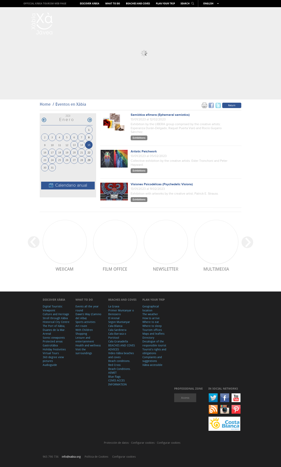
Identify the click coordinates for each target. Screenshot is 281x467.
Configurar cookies (143, 443)
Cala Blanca (115, 326)
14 (81, 144)
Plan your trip (165, 3)
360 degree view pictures (53, 359)
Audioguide (50, 365)
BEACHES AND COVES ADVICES (121, 347)
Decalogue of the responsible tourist (154, 343)
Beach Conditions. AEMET (119, 371)
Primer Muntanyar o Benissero (121, 312)
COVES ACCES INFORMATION (117, 382)
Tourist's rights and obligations (154, 351)
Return (231, 105)
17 (52, 152)
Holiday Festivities (54, 349)
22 (89, 152)
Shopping (81, 333)
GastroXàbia (50, 345)
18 (59, 152)
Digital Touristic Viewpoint (52, 308)
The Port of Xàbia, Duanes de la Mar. (54, 328)
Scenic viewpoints (54, 337)
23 (44, 160)
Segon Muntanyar (119, 322)
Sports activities (85, 322)
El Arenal (114, 318)
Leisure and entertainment (84, 339)
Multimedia (216, 269)
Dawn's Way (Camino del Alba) (88, 316)
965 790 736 (51, 456)
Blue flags (114, 376)
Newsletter (165, 269)
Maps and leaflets (153, 333)
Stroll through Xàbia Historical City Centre (56, 320)
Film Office (115, 269)
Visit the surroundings (83, 351)
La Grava (113, 306)
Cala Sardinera (117, 330)
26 (67, 160)
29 (89, 160)
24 (52, 160)
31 (52, 167)
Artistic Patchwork (144, 151)
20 (74, 152)
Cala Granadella (118, 341)
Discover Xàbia (89, 3)
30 (44, 167)
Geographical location (150, 308)
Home (45, 104)
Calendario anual (68, 185)
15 (89, 144)
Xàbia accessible (152, 365)
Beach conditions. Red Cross (119, 363)
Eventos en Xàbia (70, 104)
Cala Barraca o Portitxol (117, 335)
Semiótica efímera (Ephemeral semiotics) (160, 115)
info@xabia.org (71, 456)
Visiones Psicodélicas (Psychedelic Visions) (162, 184)
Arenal (47, 333)
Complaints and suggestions (152, 359)
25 (59, 160)
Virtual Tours (51, 353)
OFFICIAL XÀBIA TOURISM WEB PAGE (44, 3)
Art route (81, 326)
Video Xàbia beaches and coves (121, 355)
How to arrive (151, 318)
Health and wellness (88, 345)
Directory (148, 337)
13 (74, 144)
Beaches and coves (138, 3)
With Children (84, 330)
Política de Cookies (96, 456)
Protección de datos (116, 443)
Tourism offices (152, 330)
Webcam (64, 269)
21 (81, 152)
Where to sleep (152, 326)
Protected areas (53, 341)
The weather (150, 314)
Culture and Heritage (56, 314)
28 (81, 160)
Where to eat (150, 322)
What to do (112, 3)
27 (74, 160)
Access (185, 398)
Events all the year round (87, 308)
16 (44, 152)
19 (67, 152)
